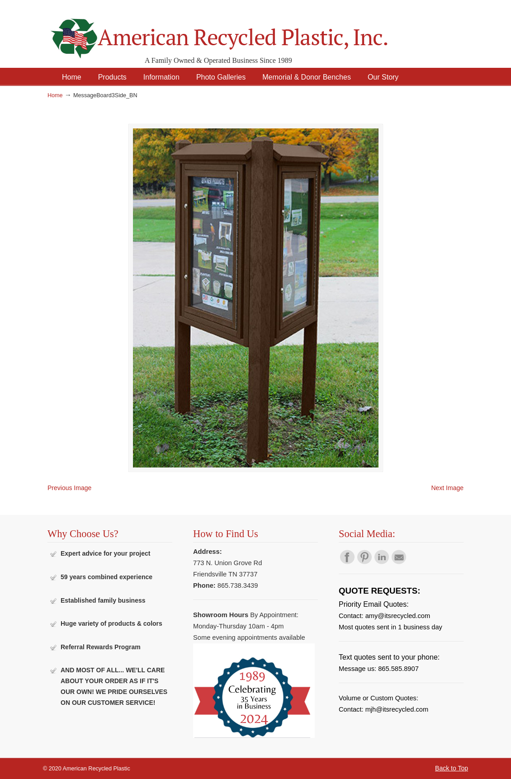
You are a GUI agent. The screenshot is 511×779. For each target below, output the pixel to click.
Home (55, 95)
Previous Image (69, 487)
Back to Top (451, 768)
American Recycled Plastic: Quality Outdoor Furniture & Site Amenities (241, 31)
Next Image (447, 487)
